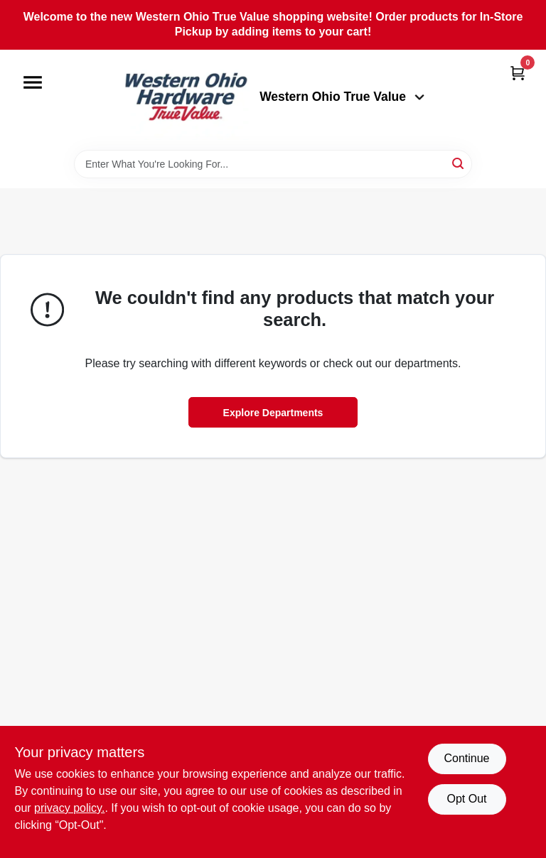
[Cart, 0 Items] (517, 72)
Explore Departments (273, 412)
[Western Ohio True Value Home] (186, 100)
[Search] (459, 163)
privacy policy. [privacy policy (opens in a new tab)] (69, 808)
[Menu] (32, 82)
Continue (466, 758)
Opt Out (466, 799)
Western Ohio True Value (341, 96)
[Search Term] (273, 164)
